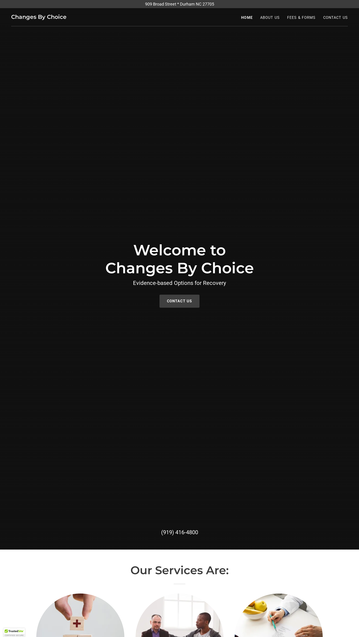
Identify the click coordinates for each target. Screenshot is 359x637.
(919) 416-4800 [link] (179, 532)
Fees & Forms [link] (301, 17)
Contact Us (179, 301)
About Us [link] (270, 17)
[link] (38, 17)
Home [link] (247, 17)
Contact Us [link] (335, 17)
